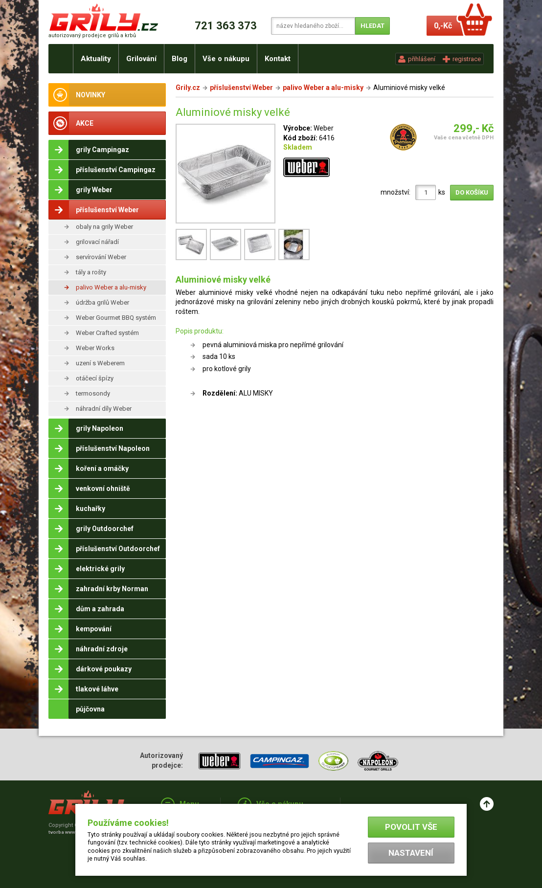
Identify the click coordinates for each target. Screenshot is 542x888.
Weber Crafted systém (107, 332)
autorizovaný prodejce (92, 35)
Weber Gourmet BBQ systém (116, 317)
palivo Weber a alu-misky (111, 287)
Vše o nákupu (226, 58)
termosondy (93, 393)
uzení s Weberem (100, 363)
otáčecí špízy (94, 378)
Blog (179, 58)
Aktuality (96, 58)
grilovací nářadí (97, 241)
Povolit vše (411, 827)
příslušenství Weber (241, 87)
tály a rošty (91, 272)
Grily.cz (188, 87)
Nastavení (410, 853)
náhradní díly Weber (104, 408)
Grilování (141, 58)
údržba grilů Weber (102, 302)
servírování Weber (101, 257)
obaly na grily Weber (104, 226)
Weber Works (95, 348)
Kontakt (278, 58)
